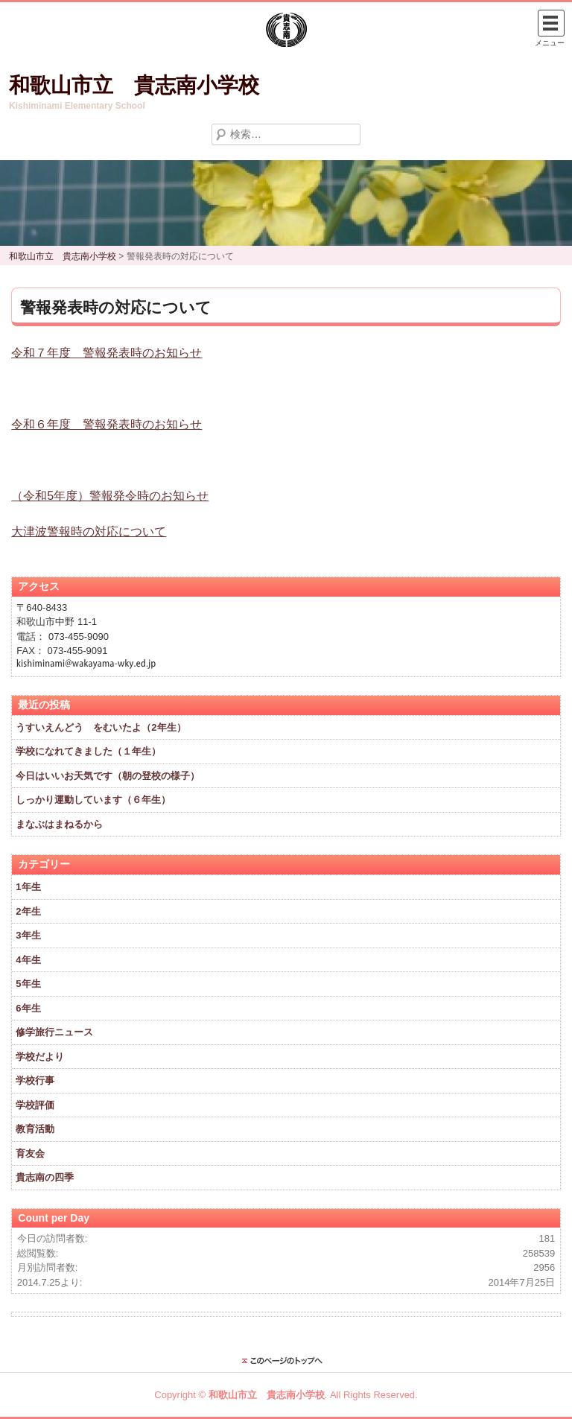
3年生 (28, 935)
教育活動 (35, 1128)
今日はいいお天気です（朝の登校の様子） (108, 775)
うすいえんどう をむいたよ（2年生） (100, 727)
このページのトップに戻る (286, 1360)
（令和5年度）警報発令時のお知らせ (110, 495)
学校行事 (35, 1080)
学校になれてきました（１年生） (88, 751)
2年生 (28, 911)
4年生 (28, 959)
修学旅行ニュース (54, 1032)
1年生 (28, 886)
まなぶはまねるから (59, 824)
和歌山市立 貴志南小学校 (134, 85)
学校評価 (35, 1105)
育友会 (30, 1153)
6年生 (28, 1008)
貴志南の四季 (45, 1177)
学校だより (40, 1056)
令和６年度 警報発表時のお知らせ (106, 424)
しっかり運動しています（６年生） (93, 799)
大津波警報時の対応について (88, 531)
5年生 (28, 983)
